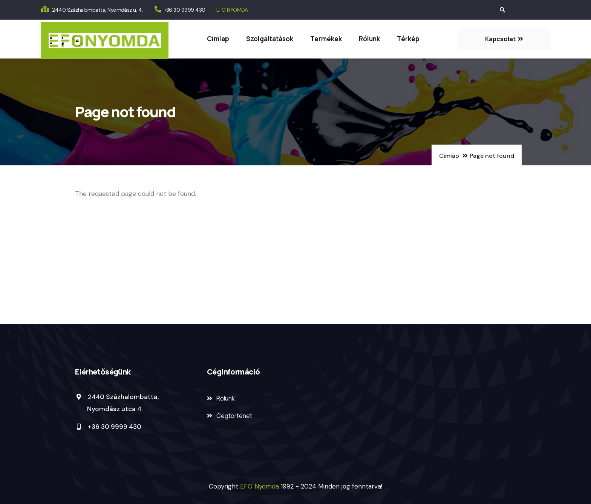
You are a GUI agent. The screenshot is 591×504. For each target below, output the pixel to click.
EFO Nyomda (260, 486)
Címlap (218, 38)
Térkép (408, 38)
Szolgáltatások (269, 38)
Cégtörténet (234, 416)
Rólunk (369, 38)
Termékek (326, 38)
